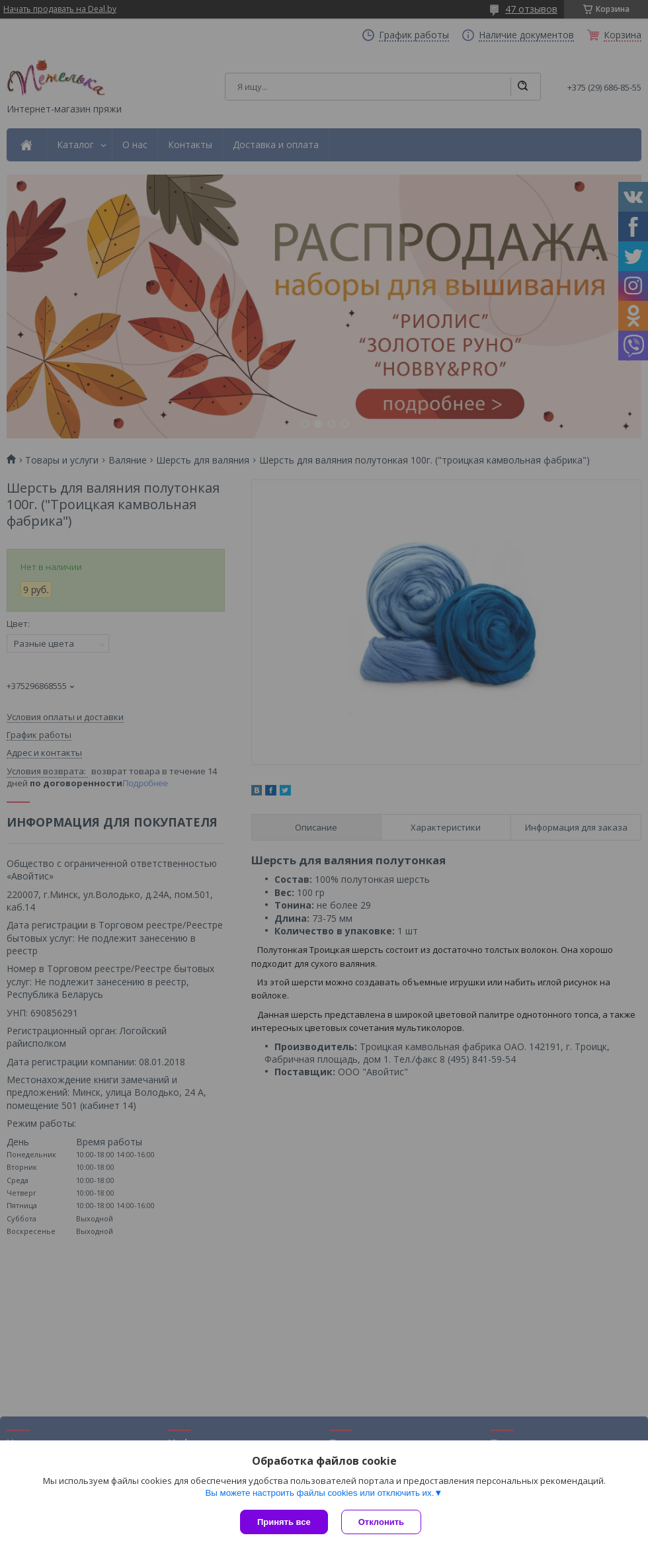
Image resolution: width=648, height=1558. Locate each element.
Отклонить (381, 1522)
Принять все (284, 1522)
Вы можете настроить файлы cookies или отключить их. (319, 1493)
